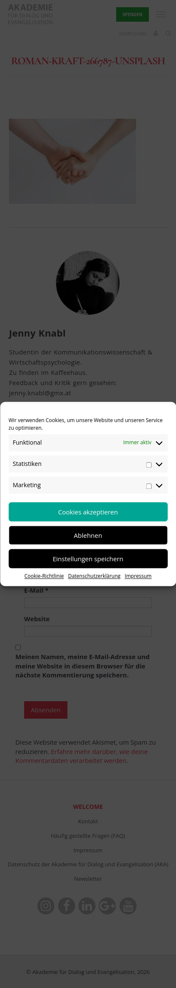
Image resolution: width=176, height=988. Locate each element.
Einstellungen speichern (88, 558)
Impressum (138, 576)
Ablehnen (88, 535)
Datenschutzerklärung (94, 576)
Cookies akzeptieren (88, 512)
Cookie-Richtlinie (44, 576)
